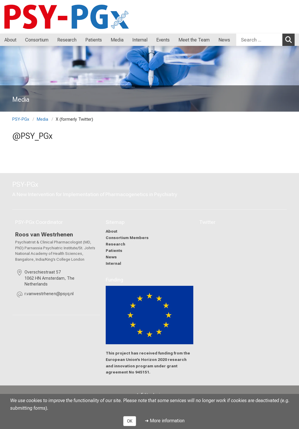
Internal (113, 263)
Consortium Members (127, 237)
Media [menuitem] (117, 40)
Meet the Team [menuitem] (194, 40)
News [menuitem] (224, 40)
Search (290, 39)
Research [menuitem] (67, 40)
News (111, 256)
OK (129, 421)
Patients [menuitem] (93, 40)
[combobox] (265, 40)
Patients (114, 250)
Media (42, 119)
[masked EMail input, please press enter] (49, 294)
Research (115, 243)
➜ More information (165, 420)
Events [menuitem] (163, 40)
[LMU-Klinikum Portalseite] (39, 17)
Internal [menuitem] (139, 40)
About (111, 231)
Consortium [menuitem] (36, 40)
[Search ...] (259, 40)
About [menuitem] (10, 40)
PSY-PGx (20, 119)
